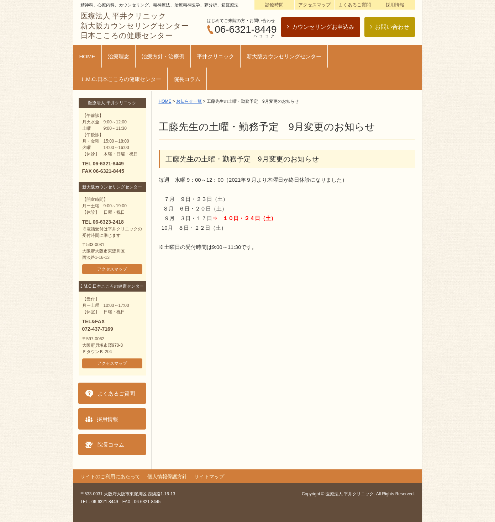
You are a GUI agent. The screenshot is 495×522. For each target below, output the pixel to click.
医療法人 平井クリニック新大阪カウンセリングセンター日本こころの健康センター (134, 25)
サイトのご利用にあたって (110, 476)
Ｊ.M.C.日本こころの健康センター (120, 79)
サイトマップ (209, 476)
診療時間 (274, 4)
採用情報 (395, 4)
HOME (87, 56)
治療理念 (118, 56)
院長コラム (187, 79)
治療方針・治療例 (163, 56)
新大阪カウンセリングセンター (284, 56)
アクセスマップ (314, 4)
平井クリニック (215, 56)
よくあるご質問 (354, 4)
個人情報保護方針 (167, 476)
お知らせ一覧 (189, 101)
